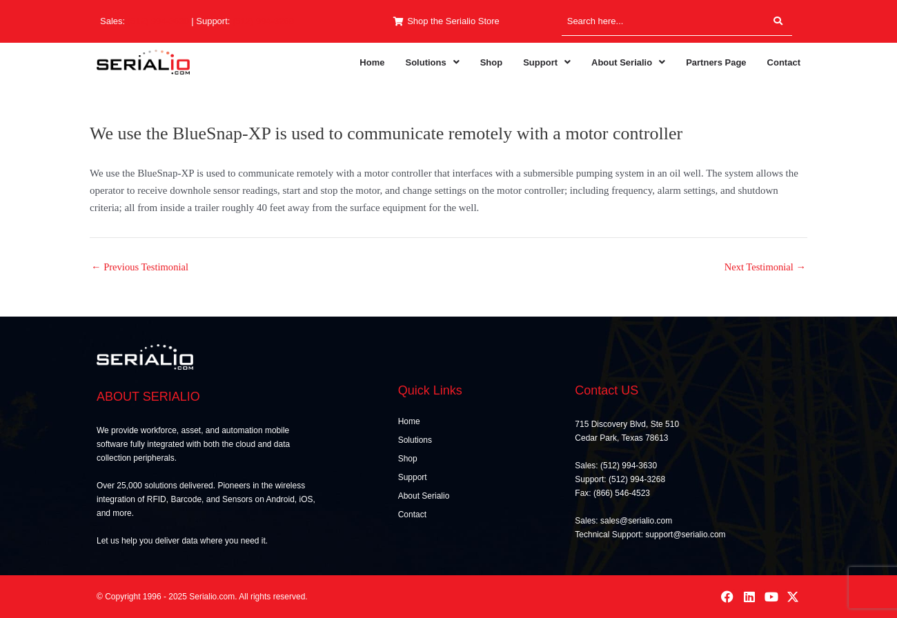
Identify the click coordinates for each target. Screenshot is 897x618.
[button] (432, 62)
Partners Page (716, 62)
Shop (491, 62)
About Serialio (628, 62)
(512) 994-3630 (158, 21)
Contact (783, 62)
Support (547, 62)
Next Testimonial (764, 267)
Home (371, 62)
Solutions (432, 62)
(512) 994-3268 (263, 21)
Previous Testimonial (141, 267)
